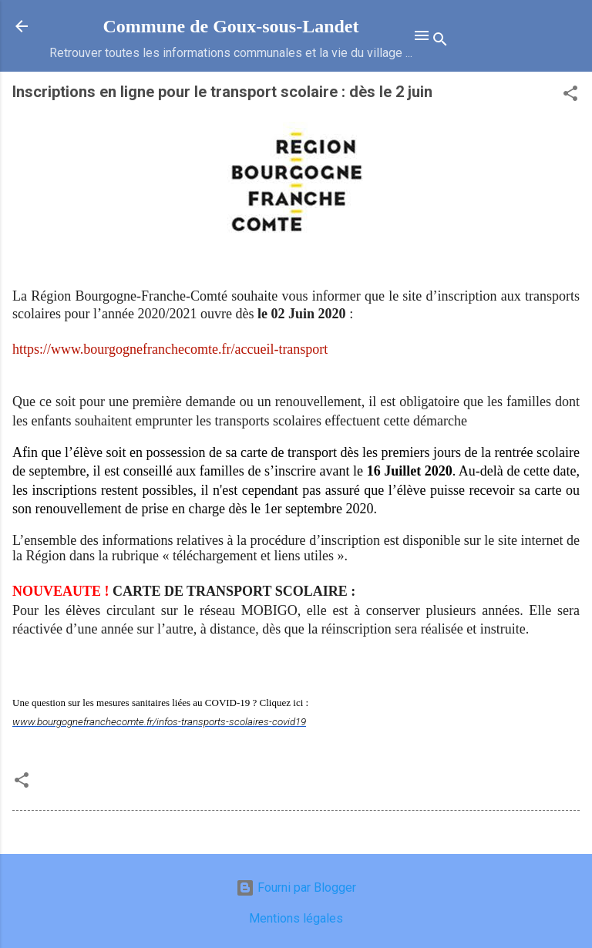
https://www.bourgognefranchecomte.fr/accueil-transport (170, 349)
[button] (570, 96)
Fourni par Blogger (296, 887)
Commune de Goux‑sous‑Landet (230, 26)
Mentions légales (296, 918)
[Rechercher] (440, 42)
